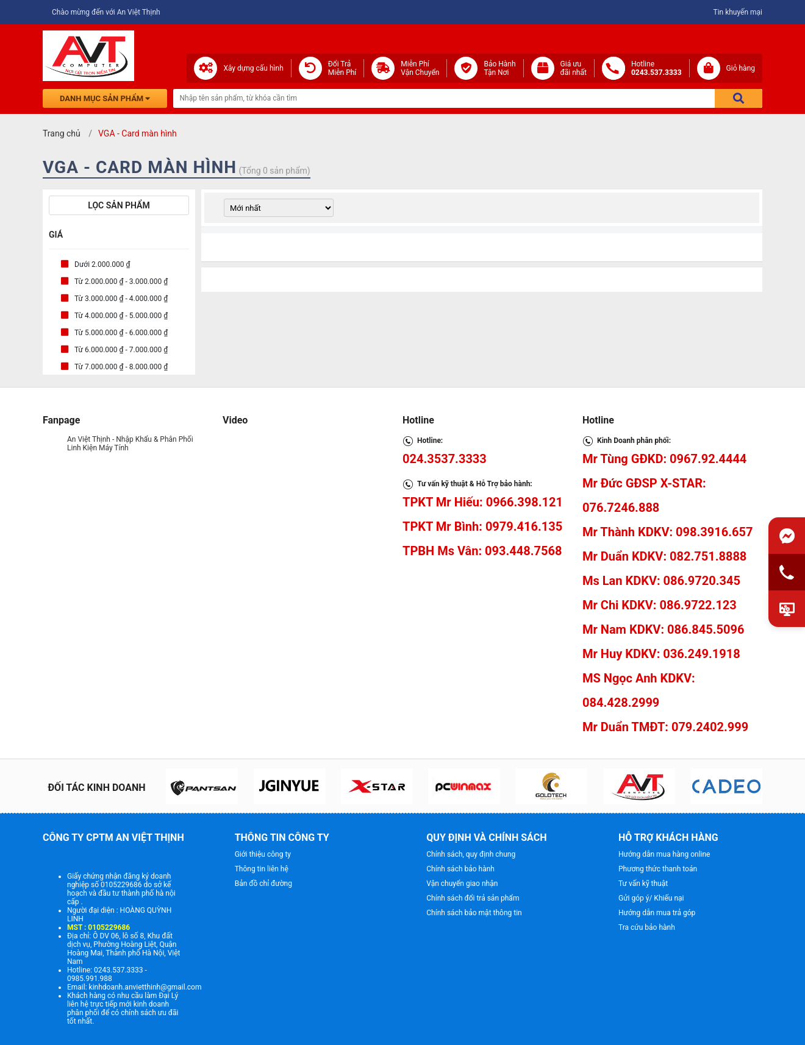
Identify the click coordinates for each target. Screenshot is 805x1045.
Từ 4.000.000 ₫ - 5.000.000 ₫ (121, 315)
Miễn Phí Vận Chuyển (420, 68)
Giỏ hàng (740, 68)
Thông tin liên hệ (261, 869)
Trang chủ (61, 133)
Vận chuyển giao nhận (462, 883)
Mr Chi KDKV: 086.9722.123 (659, 605)
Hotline (656, 68)
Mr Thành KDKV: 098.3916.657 (667, 532)
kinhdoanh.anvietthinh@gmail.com (145, 987)
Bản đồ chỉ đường (263, 883)
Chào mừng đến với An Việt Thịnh (106, 12)
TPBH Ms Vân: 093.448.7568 (482, 551)
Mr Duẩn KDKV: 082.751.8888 (664, 556)
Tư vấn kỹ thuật (643, 883)
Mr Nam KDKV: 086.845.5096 (663, 629)
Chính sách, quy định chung (470, 854)
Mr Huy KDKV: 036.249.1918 (661, 653)
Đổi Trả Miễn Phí (342, 68)
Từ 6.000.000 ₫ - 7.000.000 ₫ (121, 349)
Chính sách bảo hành (460, 869)
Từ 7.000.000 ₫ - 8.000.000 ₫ (121, 367)
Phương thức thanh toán (657, 869)
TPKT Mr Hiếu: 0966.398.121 (482, 502)
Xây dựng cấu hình (253, 68)
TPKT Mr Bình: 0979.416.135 (482, 526)
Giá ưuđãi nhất (573, 68)
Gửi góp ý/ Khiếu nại (651, 898)
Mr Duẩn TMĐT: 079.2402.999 (665, 727)
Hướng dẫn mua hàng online (664, 854)
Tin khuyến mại (737, 12)
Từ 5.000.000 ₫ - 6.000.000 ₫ (121, 332)
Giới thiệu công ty (263, 854)
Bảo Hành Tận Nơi (499, 68)
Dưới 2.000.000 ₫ (102, 264)
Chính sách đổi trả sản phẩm (472, 898)
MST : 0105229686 (98, 927)
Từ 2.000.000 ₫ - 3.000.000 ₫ (121, 281)
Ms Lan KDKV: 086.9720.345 (661, 580)
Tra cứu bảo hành (646, 927)
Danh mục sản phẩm (105, 98)
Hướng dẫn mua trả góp (656, 913)
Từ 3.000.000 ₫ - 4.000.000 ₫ (121, 298)
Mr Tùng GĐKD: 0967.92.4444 (664, 459)
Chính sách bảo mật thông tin (473, 913)
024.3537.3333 (444, 459)
